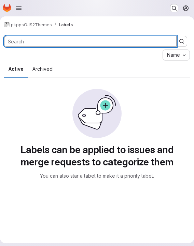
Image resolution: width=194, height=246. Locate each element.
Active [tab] (16, 69)
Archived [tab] (42, 69)
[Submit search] (181, 41)
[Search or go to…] (174, 8)
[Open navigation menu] (18, 8)
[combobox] (176, 55)
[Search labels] (90, 41)
